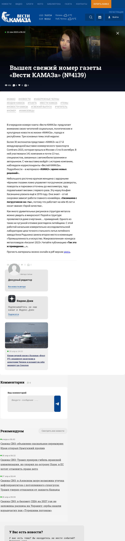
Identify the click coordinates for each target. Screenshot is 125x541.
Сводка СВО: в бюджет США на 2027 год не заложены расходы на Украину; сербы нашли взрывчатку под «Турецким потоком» (25, 461)
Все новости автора (89, 110)
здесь (20, 290)
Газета (68, 4)
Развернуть (62, 519)
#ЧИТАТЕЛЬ (38, 118)
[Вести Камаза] (16, 17)
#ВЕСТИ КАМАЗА (50, 110)
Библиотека (54, 4)
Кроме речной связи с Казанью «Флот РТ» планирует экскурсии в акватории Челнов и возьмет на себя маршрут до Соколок (98, 184)
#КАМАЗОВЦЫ (15, 122)
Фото (40, 4)
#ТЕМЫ (12, 114)
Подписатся (85, 138)
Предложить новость (93, 381)
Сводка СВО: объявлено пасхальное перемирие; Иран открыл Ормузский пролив (25, 388)
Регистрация (116, 12)
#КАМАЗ (12, 106)
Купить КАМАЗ (101, 4)
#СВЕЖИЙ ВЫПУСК (18, 118)
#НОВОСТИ (26, 106)
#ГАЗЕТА (33, 110)
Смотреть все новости (37, 371)
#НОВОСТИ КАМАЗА (29, 114)
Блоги (29, 4)
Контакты (81, 4)
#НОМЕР (52, 118)
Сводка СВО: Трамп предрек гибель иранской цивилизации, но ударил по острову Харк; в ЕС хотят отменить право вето (25, 411)
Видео (18, 4)
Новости (6, 4)
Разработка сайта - (112, 532)
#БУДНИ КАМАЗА (17, 110)
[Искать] (90, 17)
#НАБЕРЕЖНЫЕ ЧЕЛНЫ (47, 106)
